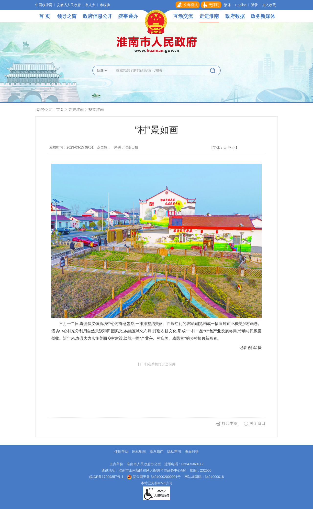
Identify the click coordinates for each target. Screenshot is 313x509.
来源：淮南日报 (126, 147)
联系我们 (156, 451)
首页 (60, 109)
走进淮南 (209, 16)
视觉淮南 (96, 109)
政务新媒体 (263, 16)
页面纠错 (192, 451)
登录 (254, 5)
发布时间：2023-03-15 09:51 (71, 147)
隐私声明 (174, 451)
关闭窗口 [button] (257, 423)
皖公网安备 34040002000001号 (154, 477)
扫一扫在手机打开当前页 (156, 384)
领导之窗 (67, 16)
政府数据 (235, 16)
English (240, 5)
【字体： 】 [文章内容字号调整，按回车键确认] (224, 148)
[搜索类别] (102, 70)
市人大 (90, 5)
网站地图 (139, 451)
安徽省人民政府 (69, 5)
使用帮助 (121, 451)
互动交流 (183, 16)
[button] (188, 4)
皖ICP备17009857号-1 (106, 477)
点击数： (104, 147)
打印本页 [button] (229, 423)
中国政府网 (43, 5)
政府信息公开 (97, 16)
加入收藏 (269, 5)
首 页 (44, 16)
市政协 (105, 5)
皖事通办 (128, 16)
